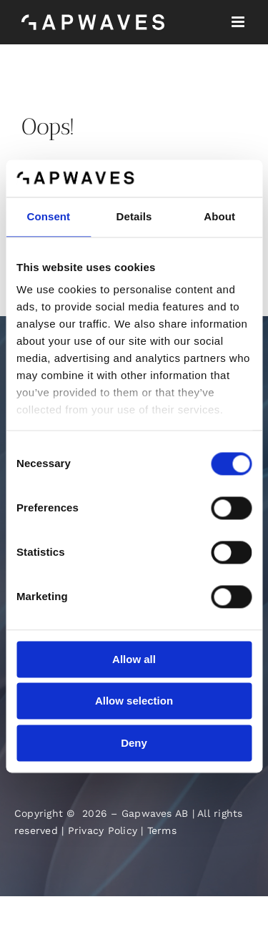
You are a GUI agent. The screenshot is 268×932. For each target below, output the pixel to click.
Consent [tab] (48, 216)
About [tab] (219, 216)
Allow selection (134, 701)
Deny (134, 743)
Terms (162, 830)
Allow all (134, 659)
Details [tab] (134, 216)
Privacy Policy (102, 830)
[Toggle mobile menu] (239, 21)
